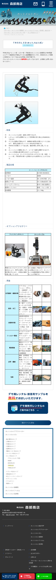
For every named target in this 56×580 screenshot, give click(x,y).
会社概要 (33, 550)
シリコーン (8, 553)
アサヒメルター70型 (14, 458)
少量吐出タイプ (10, 441)
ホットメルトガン (11, 434)
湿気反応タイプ (10, 474)
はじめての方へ (35, 553)
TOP (7, 28)
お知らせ (33, 557)
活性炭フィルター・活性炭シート (15, 550)
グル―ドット (9, 557)
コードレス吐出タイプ (12, 453)
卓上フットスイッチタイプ (14, 476)
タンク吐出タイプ (33, 32)
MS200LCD (11, 463)
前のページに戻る (28, 423)
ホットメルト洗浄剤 (12, 494)
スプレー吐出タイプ (12, 471)
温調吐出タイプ (10, 448)
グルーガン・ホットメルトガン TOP (14, 32)
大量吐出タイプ (10, 446)
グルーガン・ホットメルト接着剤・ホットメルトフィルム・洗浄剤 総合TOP (27, 30)
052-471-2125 (10, 515)
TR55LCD (11, 465)
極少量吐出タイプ (11, 439)
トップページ (9, 526)
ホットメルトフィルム (13, 490)
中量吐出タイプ (10, 444)
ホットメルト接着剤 (12, 487)
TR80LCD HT (12, 468)
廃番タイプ (9, 483)
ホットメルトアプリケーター (15, 431)
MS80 (9, 461)
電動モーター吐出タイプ (13, 451)
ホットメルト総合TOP (37, 526)
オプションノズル (11, 478)
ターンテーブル (39, 234)
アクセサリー (10, 481)
